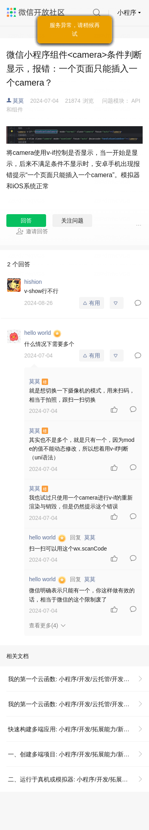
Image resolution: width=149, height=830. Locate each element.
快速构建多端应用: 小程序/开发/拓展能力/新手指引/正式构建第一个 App (78, 729)
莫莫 (18, 101)
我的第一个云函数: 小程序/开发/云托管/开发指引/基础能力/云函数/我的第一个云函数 (78, 679)
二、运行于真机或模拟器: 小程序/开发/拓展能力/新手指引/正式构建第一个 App (78, 779)
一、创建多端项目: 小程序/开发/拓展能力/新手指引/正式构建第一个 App (78, 754)
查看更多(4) (43, 625)
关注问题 (72, 220)
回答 (26, 220)
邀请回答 (32, 231)
